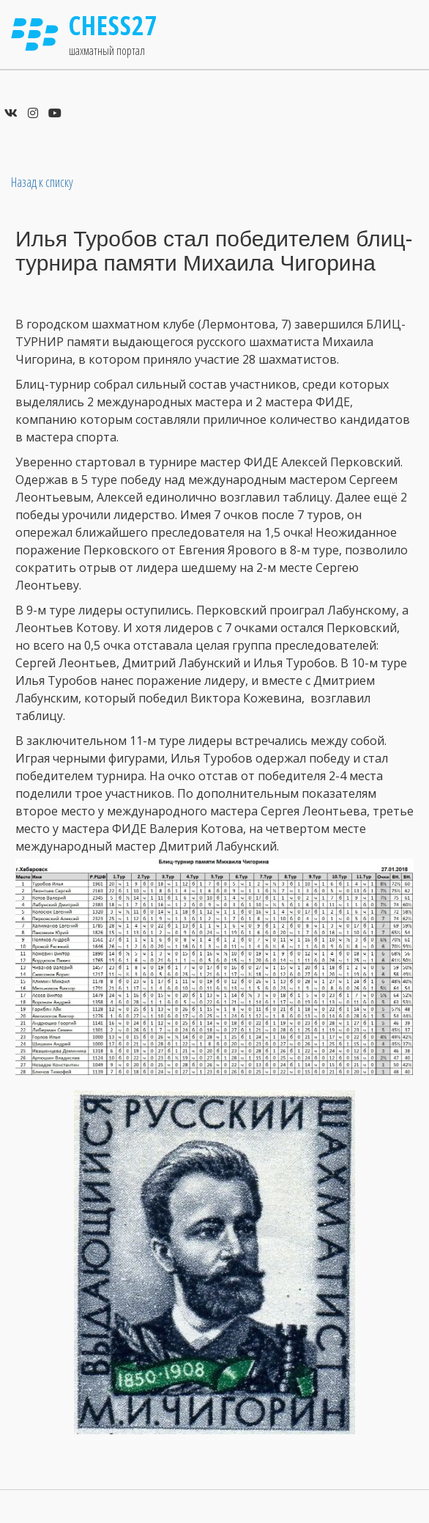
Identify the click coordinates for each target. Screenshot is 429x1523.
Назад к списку (42, 182)
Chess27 (113, 25)
